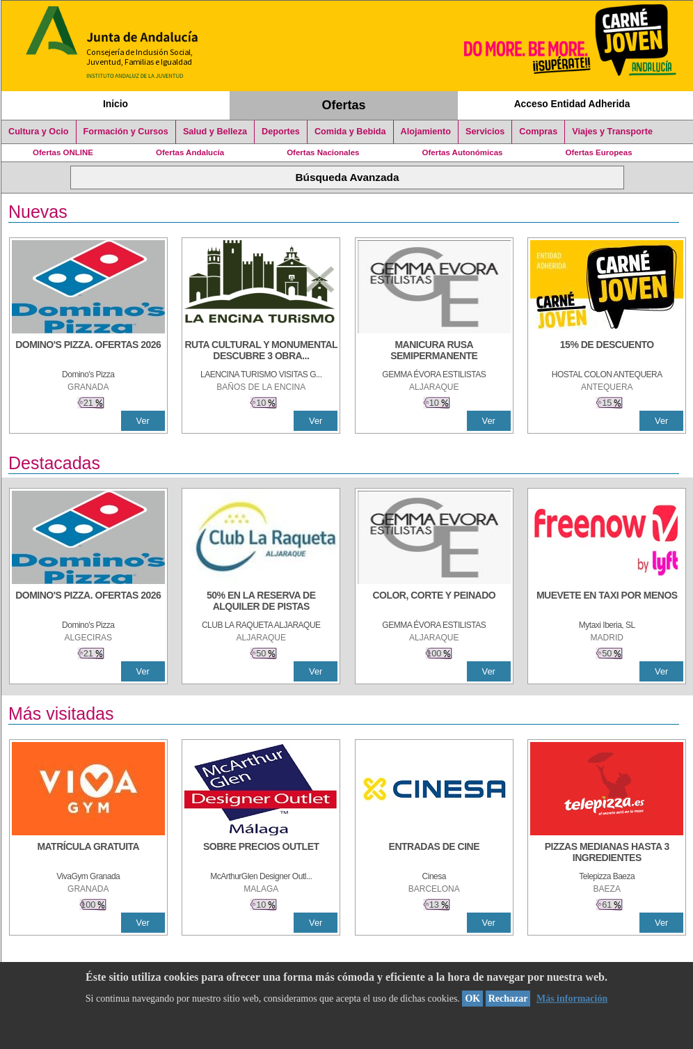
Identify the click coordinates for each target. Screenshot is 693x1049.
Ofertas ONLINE (63, 152)
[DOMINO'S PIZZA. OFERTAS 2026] (88, 351)
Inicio (115, 103)
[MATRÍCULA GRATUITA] (88, 853)
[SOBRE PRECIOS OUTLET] (260, 853)
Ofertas (344, 105)
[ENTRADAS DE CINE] (434, 853)
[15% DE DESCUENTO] (606, 351)
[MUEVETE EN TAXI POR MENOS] (606, 602)
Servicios (484, 131)
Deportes (281, 131)
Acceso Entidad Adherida (572, 103)
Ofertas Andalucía (190, 152)
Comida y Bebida (350, 131)
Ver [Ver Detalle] (143, 421)
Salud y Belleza (215, 131)
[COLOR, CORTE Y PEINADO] (434, 602)
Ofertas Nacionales (323, 152)
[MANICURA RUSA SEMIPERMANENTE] (434, 351)
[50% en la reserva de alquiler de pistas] (260, 602)
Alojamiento (426, 131)
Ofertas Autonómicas (462, 152)
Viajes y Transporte (612, 131)
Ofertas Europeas (599, 152)
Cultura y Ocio (38, 131)
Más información (571, 998)
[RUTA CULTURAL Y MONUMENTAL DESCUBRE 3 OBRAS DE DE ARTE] (260, 351)
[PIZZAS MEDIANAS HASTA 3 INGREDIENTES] (606, 853)
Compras (538, 131)
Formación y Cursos (125, 131)
